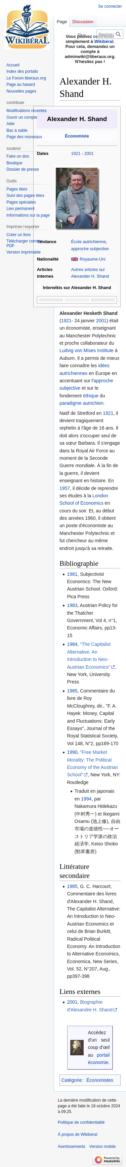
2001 (89, 153)
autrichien (93, 403)
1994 (86, 798)
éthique (90, 395)
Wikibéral (104, 41)
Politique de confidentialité (81, 1122)
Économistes (99, 1080)
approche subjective (90, 248)
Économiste (77, 136)
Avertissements (71, 1146)
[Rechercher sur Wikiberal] (109, 34)
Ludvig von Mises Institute (86, 350)
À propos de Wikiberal (77, 1134)
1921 (75, 153)
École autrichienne (88, 241)
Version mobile (102, 1146)
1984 (72, 644)
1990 (72, 752)
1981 (72, 574)
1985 (72, 690)
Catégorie (71, 1080)
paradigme (70, 403)
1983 (72, 605)
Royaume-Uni (93, 259)
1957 (64, 488)
